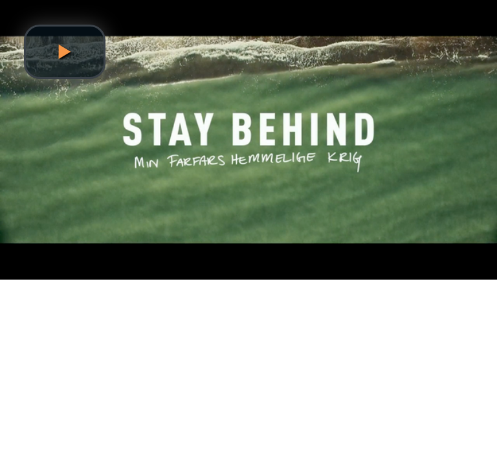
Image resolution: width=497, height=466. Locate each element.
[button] (64, 52)
